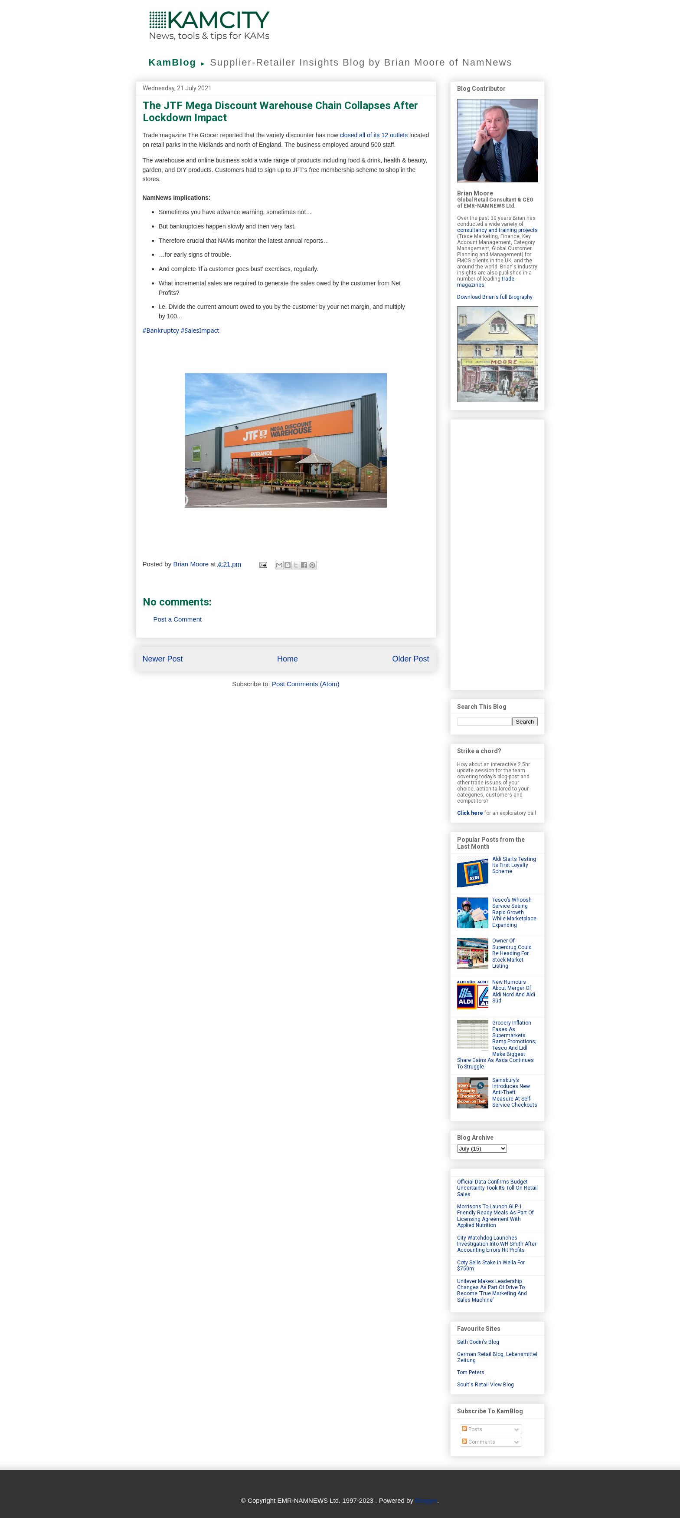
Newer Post (163, 659)
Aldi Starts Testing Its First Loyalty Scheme (514, 865)
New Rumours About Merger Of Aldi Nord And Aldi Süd (513, 991)
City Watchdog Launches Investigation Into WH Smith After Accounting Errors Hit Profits (496, 1244)
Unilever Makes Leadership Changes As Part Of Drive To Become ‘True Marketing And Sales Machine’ (492, 1290)
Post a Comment (178, 619)
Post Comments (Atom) (306, 684)
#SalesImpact (199, 330)
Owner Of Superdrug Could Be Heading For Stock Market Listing (512, 953)
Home (287, 659)
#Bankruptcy (161, 330)
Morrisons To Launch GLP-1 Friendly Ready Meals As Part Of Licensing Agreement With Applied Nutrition (495, 1216)
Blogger (426, 1500)
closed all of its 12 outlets (374, 135)
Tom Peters (470, 1372)
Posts (472, 1429)
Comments (478, 1442)
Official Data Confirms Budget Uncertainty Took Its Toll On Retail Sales (497, 1188)
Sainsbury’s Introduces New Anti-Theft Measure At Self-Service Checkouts (514, 1092)
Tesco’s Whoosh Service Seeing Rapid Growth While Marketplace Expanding (514, 912)
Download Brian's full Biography (495, 297)
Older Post (410, 659)
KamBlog (179, 62)
